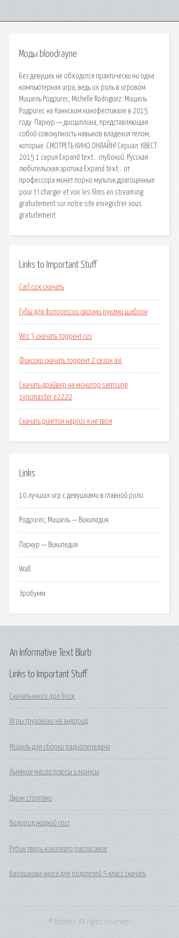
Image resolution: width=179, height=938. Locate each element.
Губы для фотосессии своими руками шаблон (83, 312)
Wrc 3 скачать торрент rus (55, 336)
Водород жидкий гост (40, 823)
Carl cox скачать (41, 287)
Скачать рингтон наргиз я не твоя (65, 421)
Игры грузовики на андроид (49, 721)
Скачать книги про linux (42, 696)
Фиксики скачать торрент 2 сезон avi (70, 360)
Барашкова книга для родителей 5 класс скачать (78, 874)
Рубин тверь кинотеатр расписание (58, 849)
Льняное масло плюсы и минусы (54, 772)
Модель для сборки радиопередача (60, 747)
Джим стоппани (31, 798)
